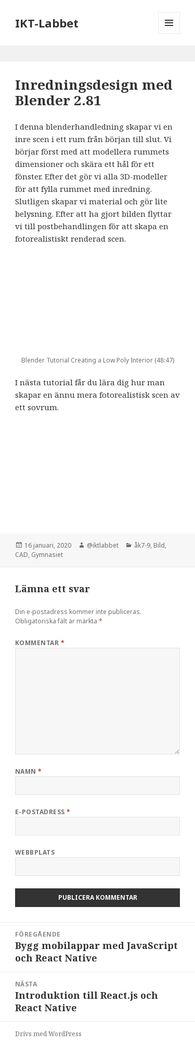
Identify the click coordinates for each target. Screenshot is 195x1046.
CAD (21, 554)
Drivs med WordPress (48, 1033)
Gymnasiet (47, 554)
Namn (28, 771)
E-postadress (43, 811)
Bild (159, 545)
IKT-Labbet (47, 23)
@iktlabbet (103, 545)
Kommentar (39, 642)
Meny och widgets (169, 33)
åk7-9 (142, 545)
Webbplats (35, 852)
